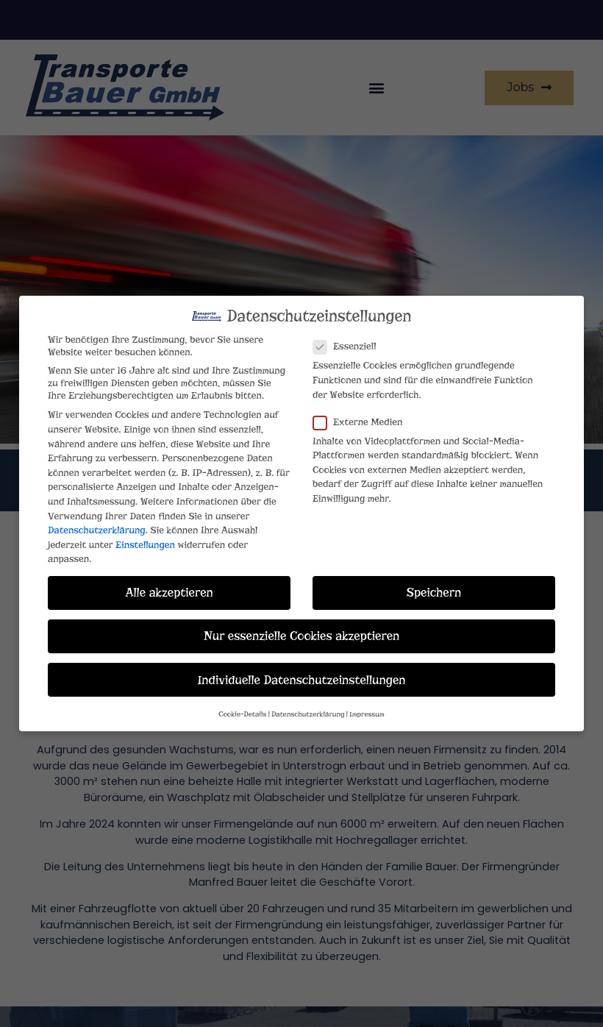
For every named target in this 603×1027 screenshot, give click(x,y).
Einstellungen (145, 539)
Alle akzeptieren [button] (169, 587)
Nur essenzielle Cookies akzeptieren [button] (302, 630)
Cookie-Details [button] (242, 708)
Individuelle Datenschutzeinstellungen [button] (301, 674)
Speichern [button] (434, 587)
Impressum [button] (367, 708)
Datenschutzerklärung (97, 524)
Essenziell (349, 341)
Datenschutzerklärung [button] (308, 708)
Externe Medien (362, 416)
